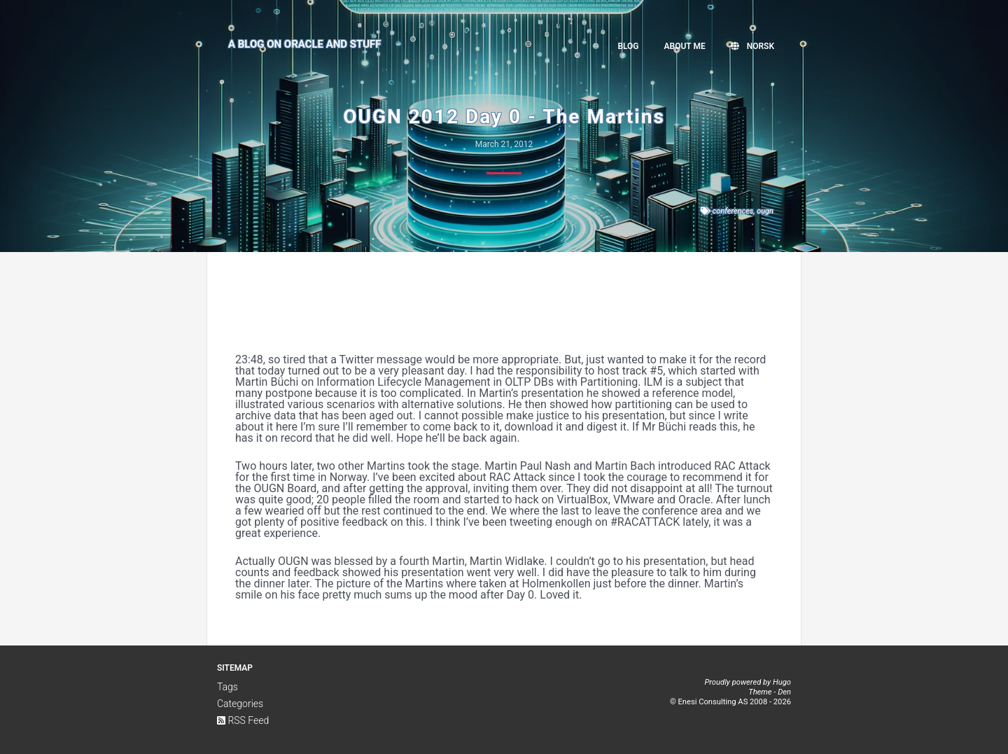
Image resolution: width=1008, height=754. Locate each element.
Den (784, 692)
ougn (765, 211)
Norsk (752, 46)
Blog (627, 46)
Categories (240, 703)
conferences (733, 211)
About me (685, 46)
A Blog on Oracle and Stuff (305, 44)
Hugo (782, 682)
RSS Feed (243, 720)
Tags (227, 686)
